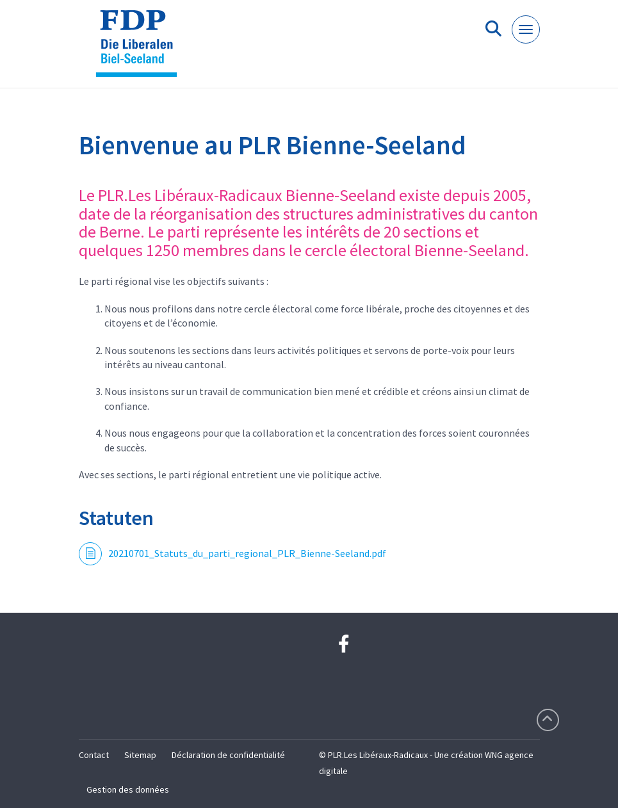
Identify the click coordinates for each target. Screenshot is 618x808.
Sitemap (140, 755)
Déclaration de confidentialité (228, 755)
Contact (94, 755)
